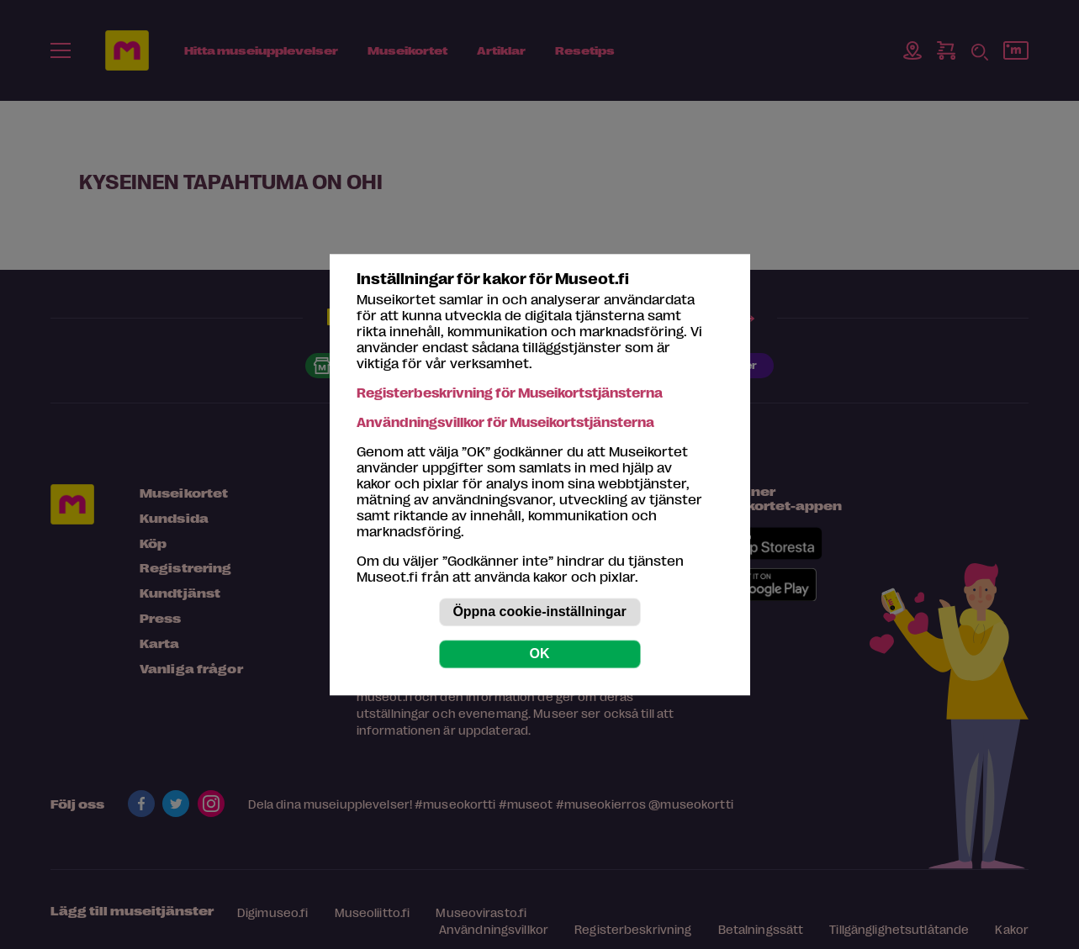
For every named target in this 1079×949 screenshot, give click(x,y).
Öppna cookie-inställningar (539, 611)
